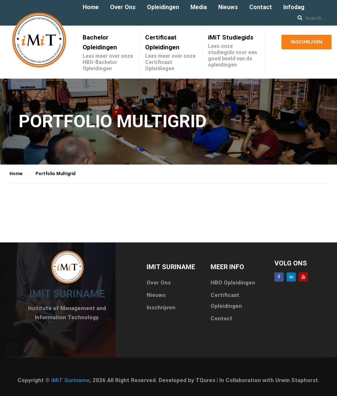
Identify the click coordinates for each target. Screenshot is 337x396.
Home (91, 7)
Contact (260, 7)
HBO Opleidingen (233, 282)
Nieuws (228, 7)
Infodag (293, 7)
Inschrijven (306, 44)
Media (198, 7)
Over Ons (123, 7)
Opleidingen (163, 7)
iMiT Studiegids (230, 37)
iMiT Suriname (70, 380)
